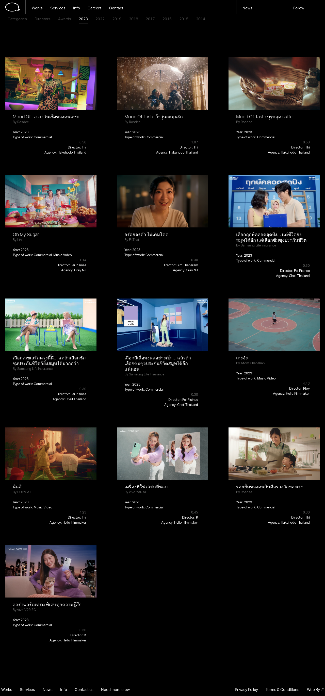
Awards (64, 18)
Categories (17, 18)
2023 (83, 18)
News (247, 8)
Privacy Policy (246, 689)
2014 (200, 18)
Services (58, 8)
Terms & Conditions (282, 689)
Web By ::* (315, 689)
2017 (150, 18)
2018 (133, 18)
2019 (116, 18)
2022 (100, 18)
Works (37, 8)
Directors (43, 18)
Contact (116, 8)
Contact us (84, 689)
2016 (167, 18)
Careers (95, 8)
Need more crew (115, 689)
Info (76, 8)
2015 (183, 18)
